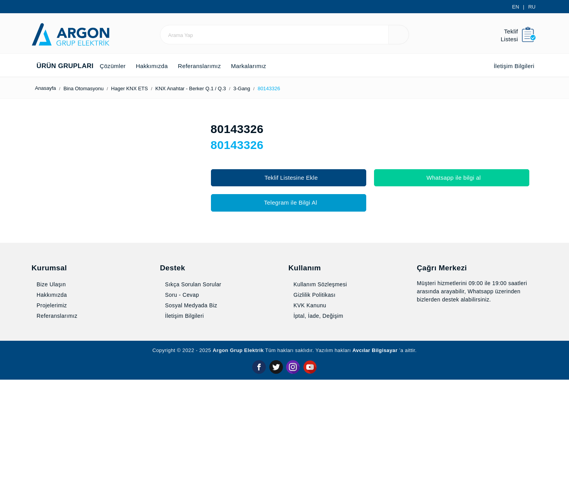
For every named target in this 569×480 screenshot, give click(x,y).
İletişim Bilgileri (507, 66)
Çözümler (114, 66)
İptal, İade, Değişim (318, 416)
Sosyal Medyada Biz (190, 406)
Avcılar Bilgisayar (382, 451)
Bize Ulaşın (49, 385)
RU (532, 7)
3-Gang (262, 88)
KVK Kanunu (308, 406)
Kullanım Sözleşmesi (320, 385)
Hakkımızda (157, 66)
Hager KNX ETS (143, 88)
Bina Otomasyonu (93, 88)
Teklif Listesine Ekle (288, 177)
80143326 (292, 88)
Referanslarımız (210, 66)
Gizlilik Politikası (312, 395)
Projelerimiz (51, 406)
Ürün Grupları (62, 66)
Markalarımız (265, 66)
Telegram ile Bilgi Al (288, 202)
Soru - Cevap (182, 395)
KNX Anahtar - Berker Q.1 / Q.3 (206, 88)
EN (517, 7)
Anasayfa (47, 88)
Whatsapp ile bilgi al (451, 177)
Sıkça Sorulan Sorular (192, 385)
